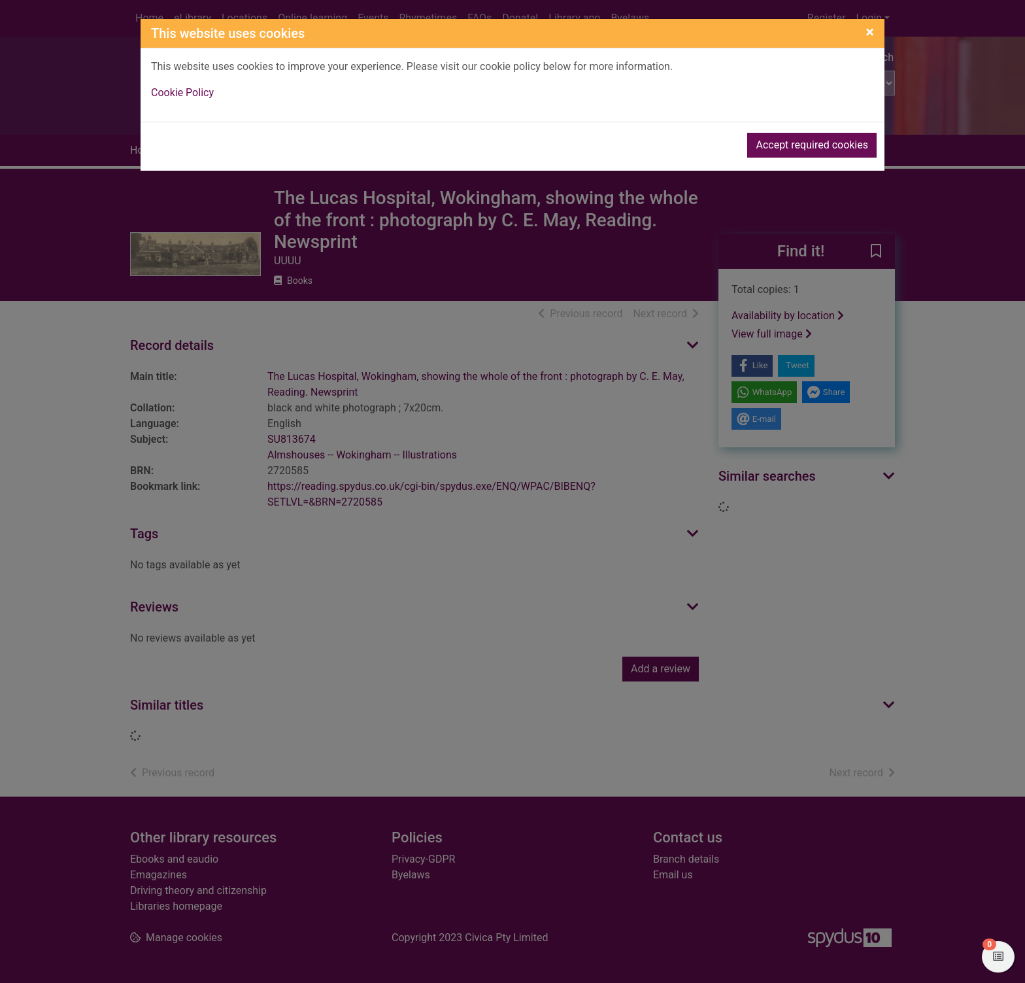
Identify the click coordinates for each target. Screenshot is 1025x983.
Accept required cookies (812, 145)
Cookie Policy (182, 92)
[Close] (869, 32)
